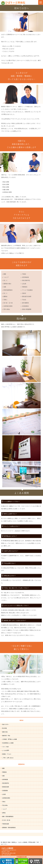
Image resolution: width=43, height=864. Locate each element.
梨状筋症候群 (5, 786)
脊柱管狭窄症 (5, 783)
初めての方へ (5, 724)
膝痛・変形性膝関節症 (7, 816)
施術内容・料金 (6, 735)
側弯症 (4, 812)
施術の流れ (5, 732)
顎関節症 (4, 772)
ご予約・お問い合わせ (7, 757)
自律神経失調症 (6, 798)
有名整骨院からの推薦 (7, 743)
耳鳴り (4, 801)
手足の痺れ (5, 805)
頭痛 (3, 775)
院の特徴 (4, 728)
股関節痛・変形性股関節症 (9, 827)
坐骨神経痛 (5, 779)
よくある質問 (5, 750)
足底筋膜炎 (5, 790)
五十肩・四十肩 (6, 820)
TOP (21, 842)
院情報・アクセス (6, 754)
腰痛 (3, 768)
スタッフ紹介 (5, 746)
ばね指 (4, 794)
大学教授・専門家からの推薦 (9, 739)
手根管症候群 (5, 824)
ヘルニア (4, 809)
